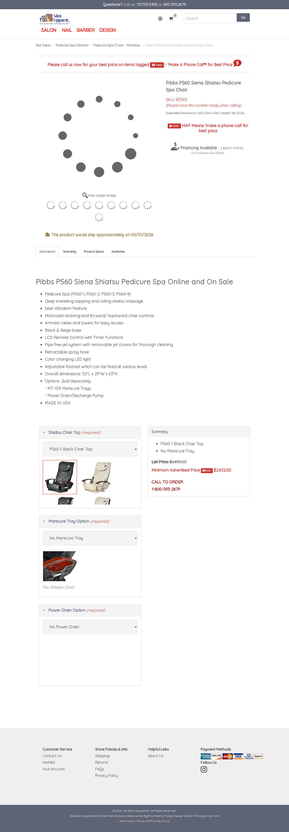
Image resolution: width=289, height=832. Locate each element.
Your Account (54, 769)
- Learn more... (212, 147)
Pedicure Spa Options (72, 45)
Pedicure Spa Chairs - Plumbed (116, 45)
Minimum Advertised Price (182, 470)
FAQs (99, 769)
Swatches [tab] (118, 251)
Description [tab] (47, 251)
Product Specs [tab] (94, 251)
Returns (101, 762)
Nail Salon (43, 45)
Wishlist (49, 762)
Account (161, 20)
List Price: (160, 461)
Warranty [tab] (69, 251)
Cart (172, 18)
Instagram (204, 769)
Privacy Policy (106, 775)
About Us (155, 756)
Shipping (102, 756)
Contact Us (52, 756)
